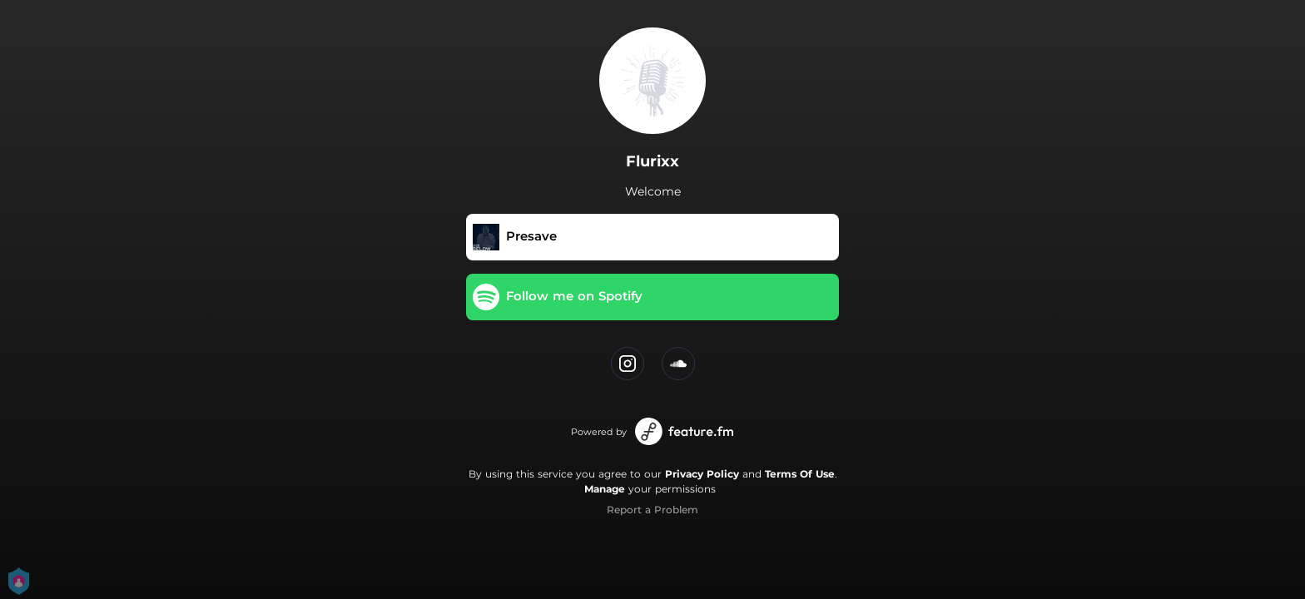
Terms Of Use (800, 474)
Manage (604, 489)
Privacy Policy (702, 474)
